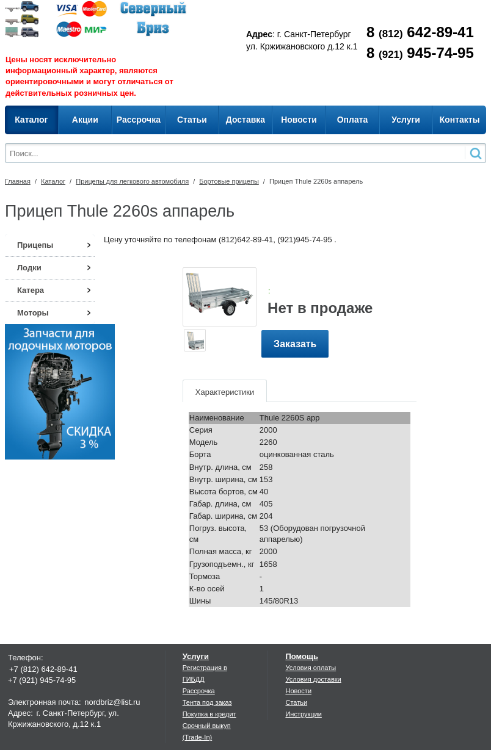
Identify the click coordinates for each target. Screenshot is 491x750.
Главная (18, 181)
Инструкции (303, 714)
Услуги (196, 656)
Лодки (29, 267)
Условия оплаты (310, 667)
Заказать (295, 344)
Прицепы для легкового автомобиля (132, 181)
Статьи (296, 702)
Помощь (301, 656)
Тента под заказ (207, 702)
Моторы (33, 312)
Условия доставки (313, 679)
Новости (298, 690)
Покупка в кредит (209, 714)
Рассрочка (199, 690)
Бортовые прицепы (229, 181)
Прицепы (35, 245)
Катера (30, 290)
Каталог (53, 181)
